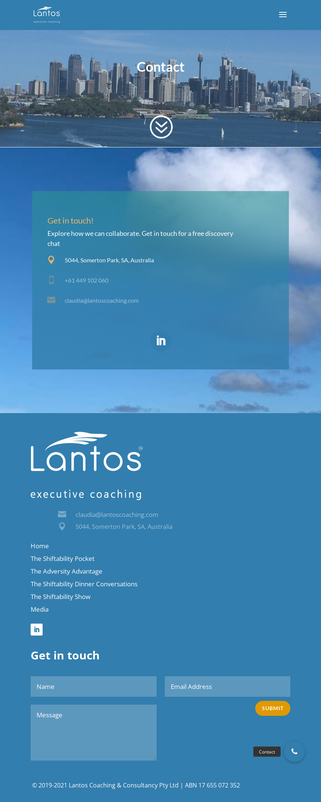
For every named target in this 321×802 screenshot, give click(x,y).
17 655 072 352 (219, 785)
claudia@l (77, 300)
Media (40, 609)
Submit (273, 708)
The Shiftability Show (60, 596)
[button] (294, 751)
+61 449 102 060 (86, 280)
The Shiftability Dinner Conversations (84, 584)
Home (40, 546)
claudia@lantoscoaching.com (116, 515)
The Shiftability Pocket (63, 558)
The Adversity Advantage (66, 571)
